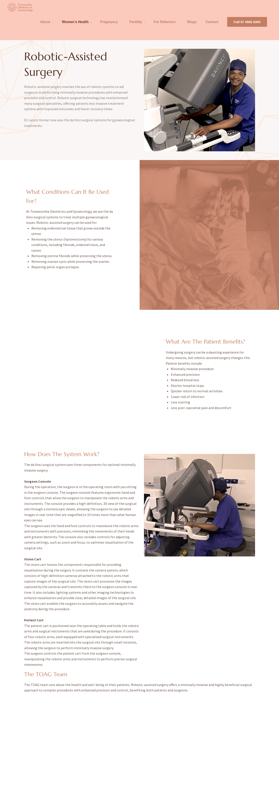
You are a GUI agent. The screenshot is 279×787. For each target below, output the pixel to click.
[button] (247, 27)
